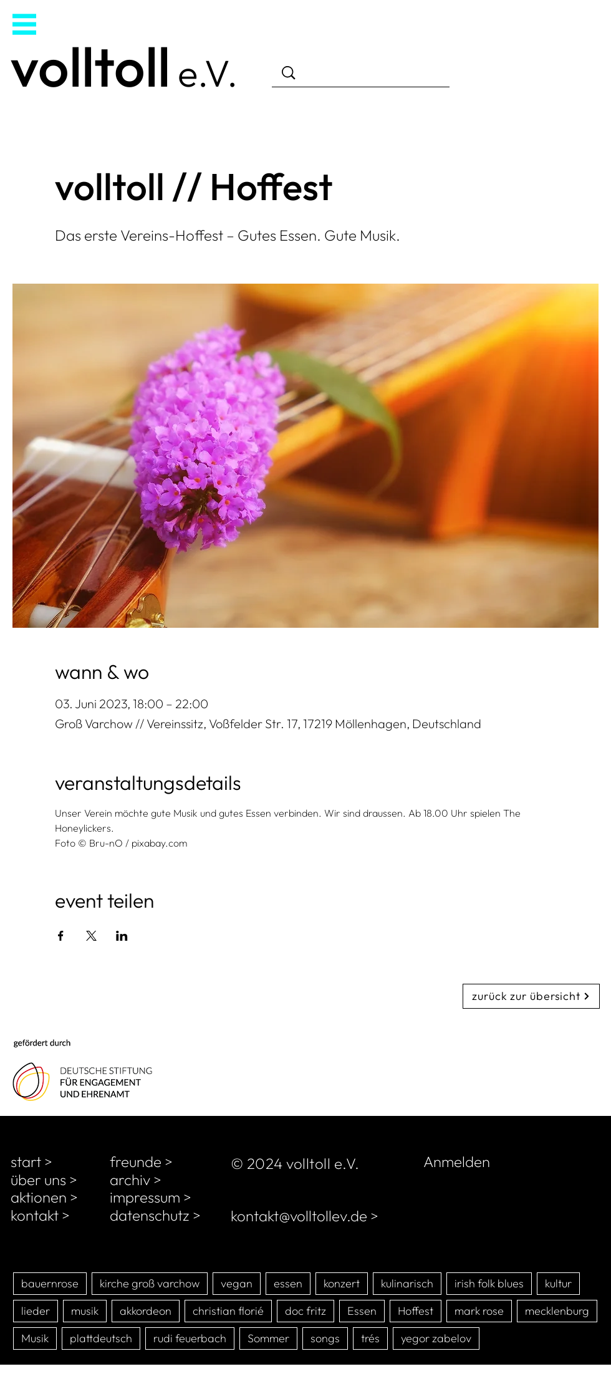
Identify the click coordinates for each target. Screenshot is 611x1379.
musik (85, 1311)
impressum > (150, 1197)
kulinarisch (407, 1283)
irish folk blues (489, 1283)
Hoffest (415, 1311)
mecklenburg (557, 1311)
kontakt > (40, 1215)
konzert (342, 1283)
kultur (558, 1283)
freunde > (141, 1161)
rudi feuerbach (189, 1338)
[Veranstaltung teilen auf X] (91, 936)
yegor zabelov (436, 1338)
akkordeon (145, 1311)
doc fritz (305, 1311)
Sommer (268, 1338)
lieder (35, 1311)
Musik (35, 1338)
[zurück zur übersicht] (531, 996)
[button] (24, 24)
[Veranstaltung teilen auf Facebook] (61, 936)
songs (325, 1338)
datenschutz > (155, 1215)
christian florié (228, 1311)
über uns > (44, 1179)
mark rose (479, 1311)
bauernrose (50, 1283)
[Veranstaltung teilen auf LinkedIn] (122, 936)
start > (31, 1161)
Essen (362, 1311)
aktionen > (44, 1197)
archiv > (135, 1179)
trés (370, 1338)
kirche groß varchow (150, 1283)
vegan (237, 1283)
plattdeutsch (101, 1338)
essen (288, 1283)
